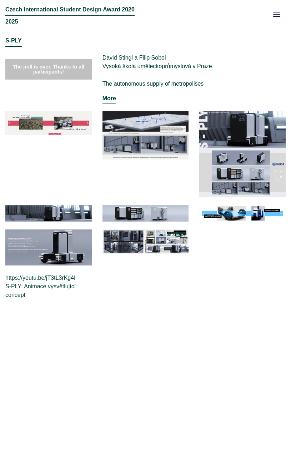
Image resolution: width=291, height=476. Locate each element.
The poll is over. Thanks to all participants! (48, 69)
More (109, 98)
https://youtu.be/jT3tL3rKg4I (40, 278)
